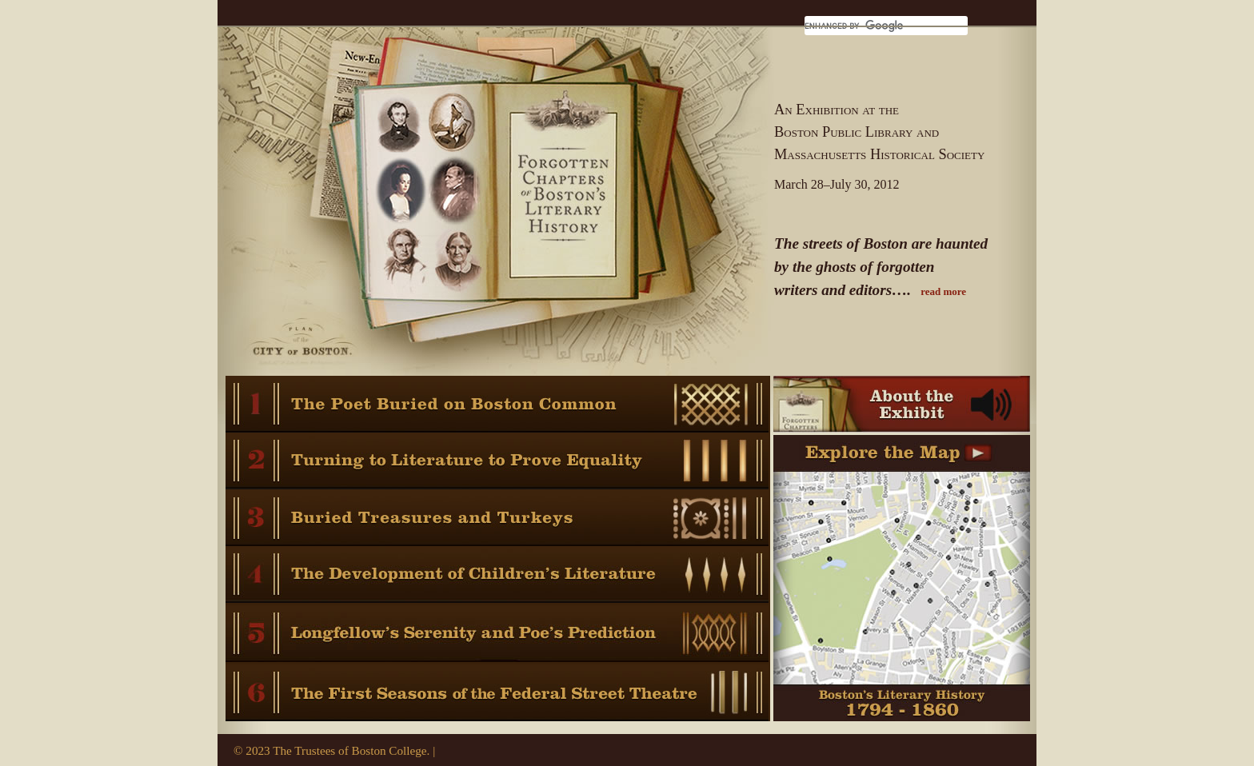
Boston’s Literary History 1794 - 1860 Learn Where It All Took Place (901, 587)
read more (943, 291)
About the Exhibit (901, 405)
